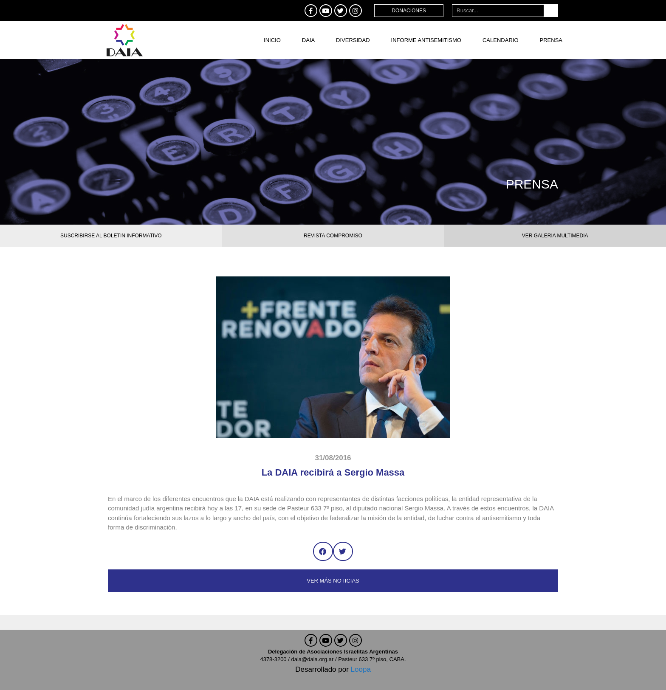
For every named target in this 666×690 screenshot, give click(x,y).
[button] (323, 551)
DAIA (308, 40)
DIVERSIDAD (353, 40)
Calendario (501, 40)
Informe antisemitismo (426, 40)
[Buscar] (551, 11)
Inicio (272, 40)
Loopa (361, 669)
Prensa (551, 40)
